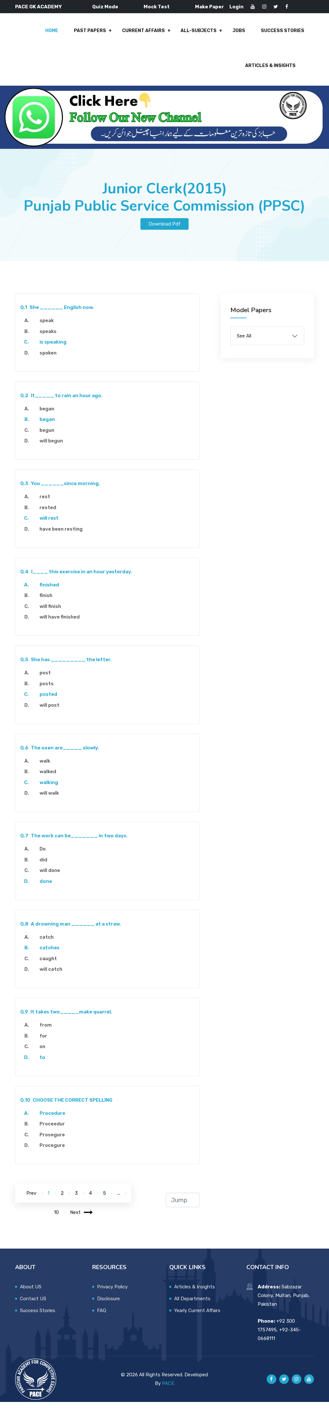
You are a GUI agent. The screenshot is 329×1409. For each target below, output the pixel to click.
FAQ (101, 1317)
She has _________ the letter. (65, 667)
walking (49, 789)
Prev (31, 1200)
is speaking (53, 349)
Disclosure (108, 1306)
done (46, 888)
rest (45, 504)
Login (236, 7)
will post (49, 712)
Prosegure (52, 1142)
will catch (51, 976)
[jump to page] (183, 1207)
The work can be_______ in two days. (74, 843)
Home (58, 32)
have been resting (61, 536)
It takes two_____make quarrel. (66, 1019)
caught (48, 966)
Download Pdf (164, 231)
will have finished (60, 624)
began (47, 416)
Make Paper (209, 7)
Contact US (33, 1306)
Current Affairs (147, 32)
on (42, 1053)
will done (50, 877)
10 (56, 1219)
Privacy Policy (112, 1294)
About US (30, 1294)
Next (81, 1219)
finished (49, 592)
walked (48, 778)
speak (47, 327)
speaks (48, 338)
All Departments (192, 1306)
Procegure (52, 1152)
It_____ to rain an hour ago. (61, 403)
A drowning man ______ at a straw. (70, 931)
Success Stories (282, 32)
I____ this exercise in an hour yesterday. (76, 579)
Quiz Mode (105, 7)
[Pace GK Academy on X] (284, 1386)
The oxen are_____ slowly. (59, 755)
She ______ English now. (57, 314)
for (43, 1043)
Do (43, 856)
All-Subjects (201, 32)
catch (47, 944)
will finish (50, 613)
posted (48, 701)
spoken (48, 360)
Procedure (52, 1120)
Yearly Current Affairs (197, 1317)
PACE (168, 1390)
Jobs (240, 32)
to (42, 1064)
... (118, 1200)
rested (48, 514)
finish (46, 602)
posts (47, 691)
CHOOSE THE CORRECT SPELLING (66, 1107)
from (46, 1032)
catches (49, 955)
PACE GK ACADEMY (38, 7)
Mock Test (157, 7)
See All (244, 343)
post (45, 680)
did (43, 867)
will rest (49, 525)
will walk (49, 800)
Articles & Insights (270, 71)
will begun (51, 448)
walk (45, 768)
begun (47, 437)
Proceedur (52, 1131)
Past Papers (96, 32)
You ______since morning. (60, 490)
